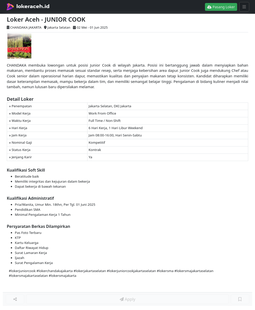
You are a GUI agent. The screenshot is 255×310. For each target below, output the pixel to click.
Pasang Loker (221, 7)
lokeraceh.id (33, 6)
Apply (127, 299)
